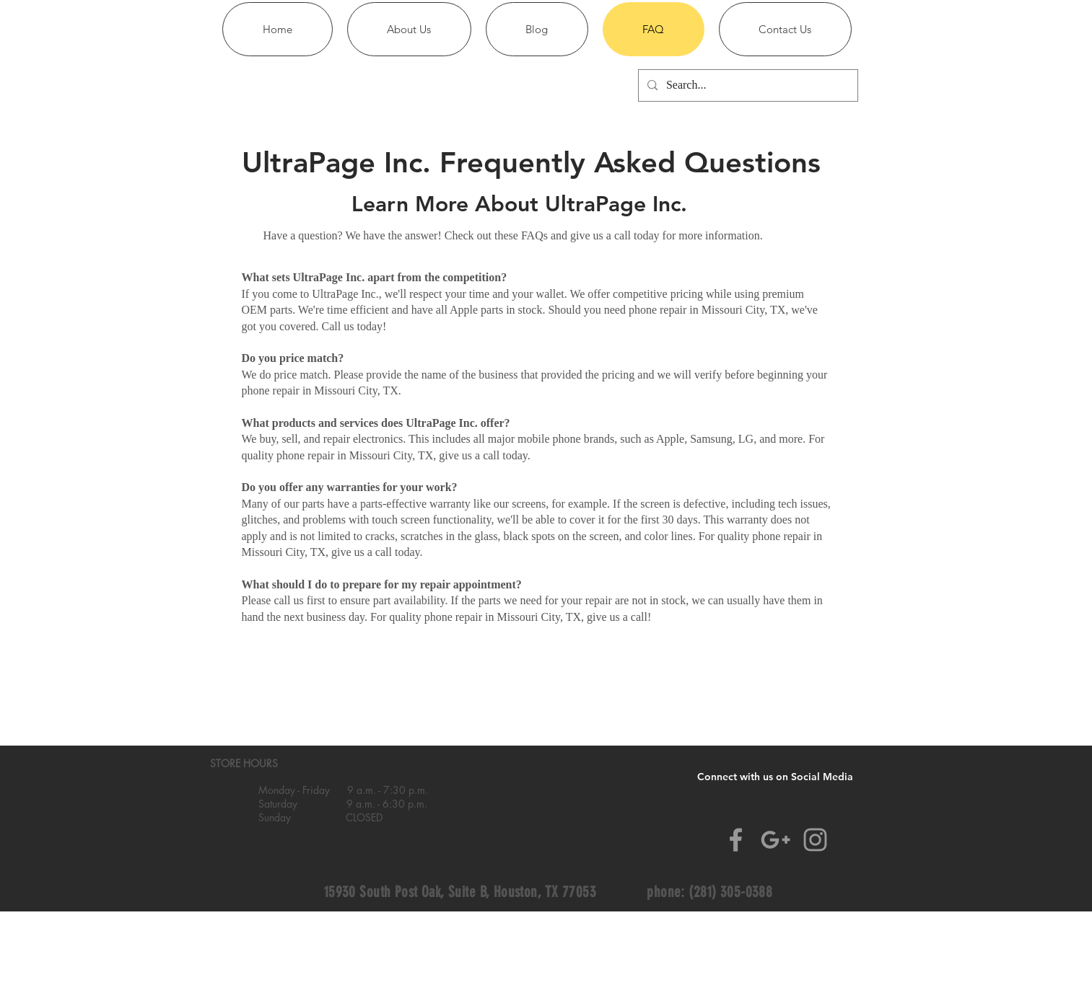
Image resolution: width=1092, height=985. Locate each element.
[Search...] (746, 85)
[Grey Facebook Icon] (735, 839)
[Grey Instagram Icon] (815, 839)
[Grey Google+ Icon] (775, 839)
